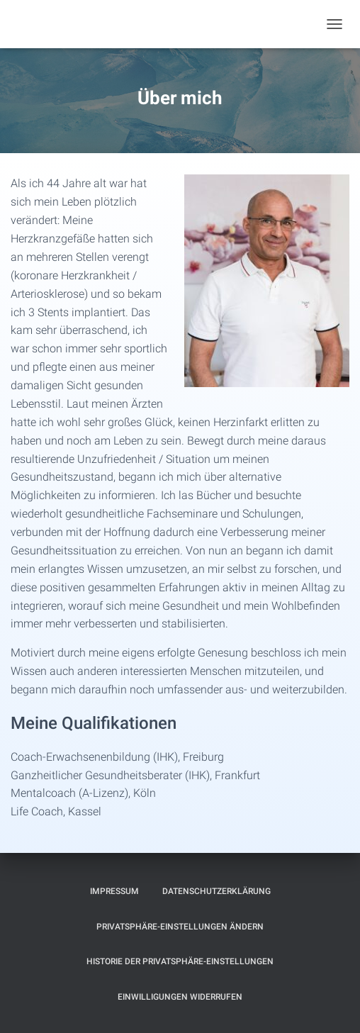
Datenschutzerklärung (216, 891)
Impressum (114, 891)
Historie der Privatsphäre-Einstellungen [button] (180, 961)
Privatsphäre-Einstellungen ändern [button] (180, 927)
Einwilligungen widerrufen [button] (180, 997)
